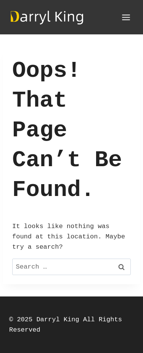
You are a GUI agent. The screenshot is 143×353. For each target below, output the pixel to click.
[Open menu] (126, 17)
